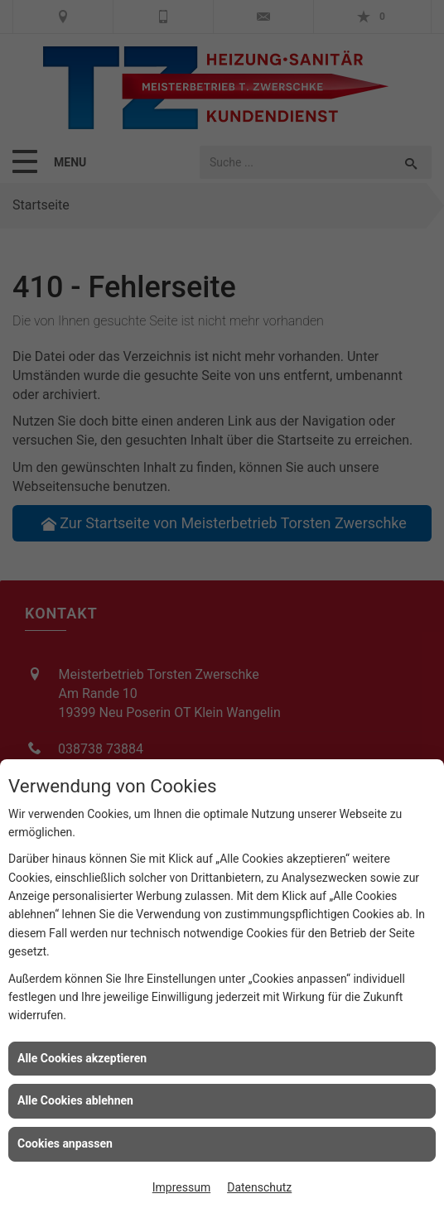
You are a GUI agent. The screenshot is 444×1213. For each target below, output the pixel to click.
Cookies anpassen (65, 1143)
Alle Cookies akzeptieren (82, 1058)
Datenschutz (259, 1187)
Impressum (181, 1187)
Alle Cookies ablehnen (75, 1100)
